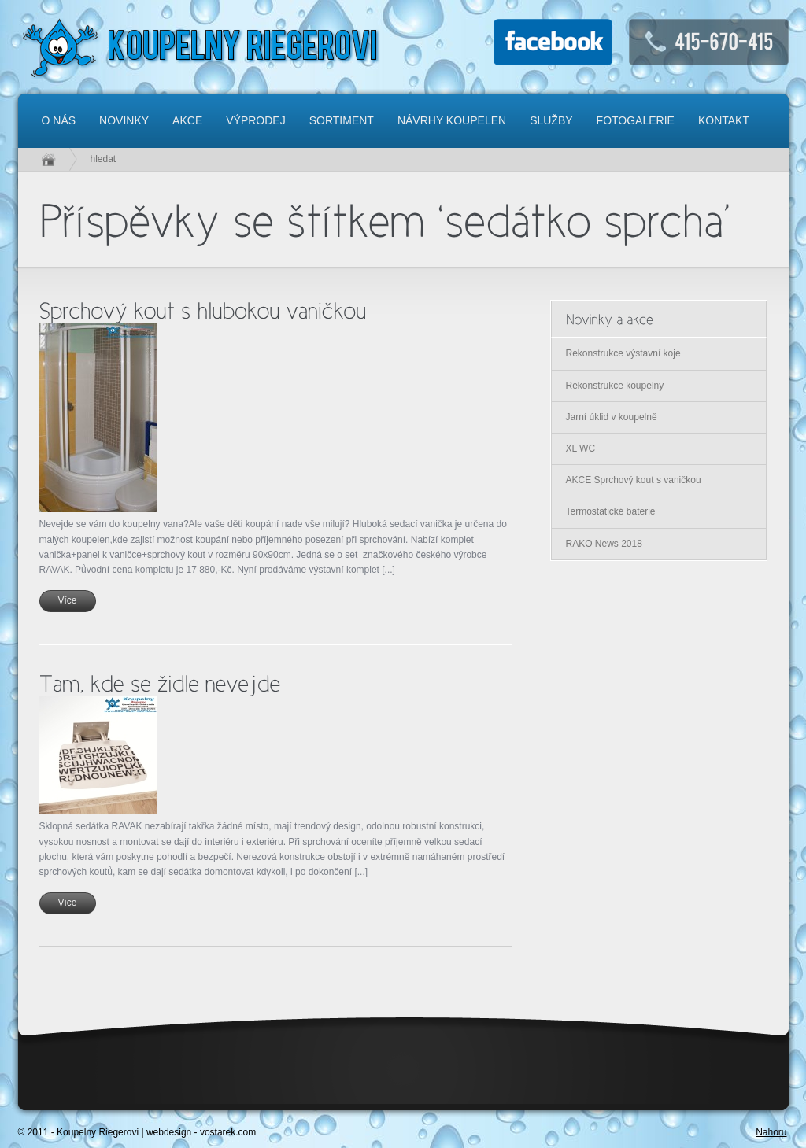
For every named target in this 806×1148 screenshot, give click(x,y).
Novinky (124, 120)
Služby (551, 120)
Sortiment (341, 120)
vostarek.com (228, 1132)
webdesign (168, 1132)
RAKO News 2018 (604, 543)
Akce (187, 120)
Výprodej (255, 120)
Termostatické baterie (611, 511)
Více (66, 600)
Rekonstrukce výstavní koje (623, 353)
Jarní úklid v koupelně (611, 417)
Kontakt (723, 120)
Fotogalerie (636, 120)
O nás (59, 120)
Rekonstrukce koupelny (615, 385)
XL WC (581, 448)
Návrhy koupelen (451, 120)
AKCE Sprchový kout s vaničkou (633, 479)
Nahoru (771, 1132)
